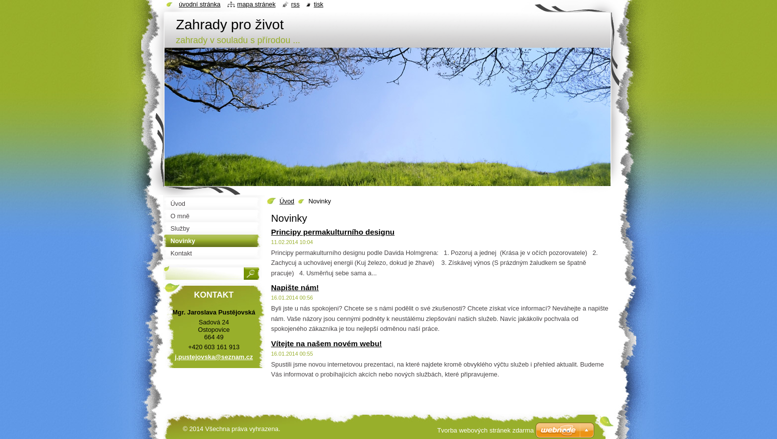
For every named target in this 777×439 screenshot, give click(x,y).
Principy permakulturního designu (332, 232)
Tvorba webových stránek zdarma (485, 430)
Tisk (318, 4)
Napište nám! (295, 287)
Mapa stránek (256, 4)
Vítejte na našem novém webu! (326, 343)
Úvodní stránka (200, 4)
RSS (295, 4)
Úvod (286, 201)
